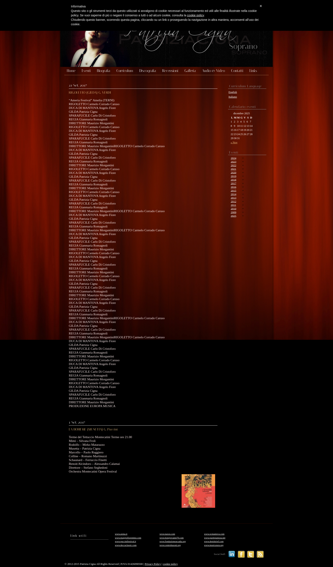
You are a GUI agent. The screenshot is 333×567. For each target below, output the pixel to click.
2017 (233, 183)
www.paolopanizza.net (214, 537)
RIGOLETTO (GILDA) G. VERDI (90, 92)
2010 (233, 208)
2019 (233, 176)
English (233, 92)
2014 (233, 194)
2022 (233, 165)
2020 (233, 172)
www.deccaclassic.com (126, 545)
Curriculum (124, 71)
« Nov (234, 142)
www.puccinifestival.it (125, 541)
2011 (233, 204)
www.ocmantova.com (214, 534)
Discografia (147, 71)
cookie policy (170, 564)
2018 (233, 179)
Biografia (103, 71)
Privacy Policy (153, 564)
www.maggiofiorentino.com (128, 537)
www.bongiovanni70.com (171, 537)
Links (253, 71)
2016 (233, 186)
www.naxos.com (167, 534)
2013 (233, 197)
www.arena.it (121, 534)
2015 (233, 190)
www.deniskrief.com (214, 541)
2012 (233, 201)
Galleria (190, 71)
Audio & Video (213, 71)
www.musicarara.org (213, 545)
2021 (233, 168)
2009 (233, 212)
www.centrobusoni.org (170, 545)
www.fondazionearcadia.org (172, 541)
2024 (233, 157)
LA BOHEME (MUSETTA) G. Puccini (93, 429)
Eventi (86, 71)
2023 (233, 161)
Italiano (233, 96)
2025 (233, 215)
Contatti (237, 71)
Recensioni (170, 71)
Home (71, 71)
